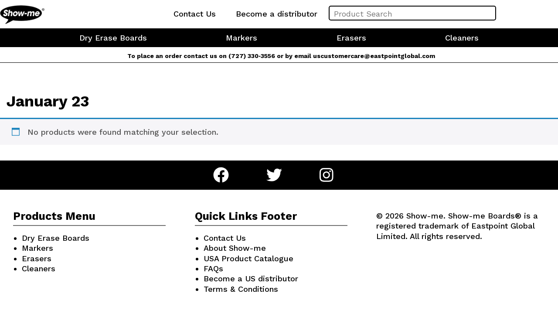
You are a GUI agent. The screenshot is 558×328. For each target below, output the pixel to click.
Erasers (351, 37)
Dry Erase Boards (113, 37)
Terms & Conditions (241, 289)
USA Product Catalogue (248, 258)
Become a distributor (276, 13)
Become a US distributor (251, 278)
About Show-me (235, 248)
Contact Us (195, 13)
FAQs (213, 268)
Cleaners (462, 37)
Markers (241, 37)
